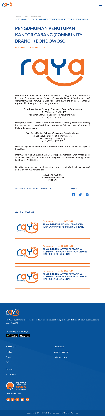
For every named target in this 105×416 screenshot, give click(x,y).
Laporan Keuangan (61, 352)
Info (26, 17)
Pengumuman (36, 17)
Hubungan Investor (61, 357)
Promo (8, 357)
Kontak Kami (11, 374)
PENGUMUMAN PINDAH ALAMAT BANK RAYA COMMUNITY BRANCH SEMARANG (63, 225)
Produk (9, 352)
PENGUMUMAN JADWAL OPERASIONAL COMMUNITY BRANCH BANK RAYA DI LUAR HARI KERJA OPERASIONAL (65, 251)
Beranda (18, 17)
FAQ (7, 362)
